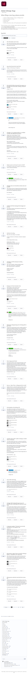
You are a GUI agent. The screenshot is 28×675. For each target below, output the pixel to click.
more (11, 102)
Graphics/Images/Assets (5, 638)
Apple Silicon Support (5, 628)
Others (3, 642)
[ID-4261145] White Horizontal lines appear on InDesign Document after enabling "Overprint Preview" (16, 86)
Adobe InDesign (3, 671)
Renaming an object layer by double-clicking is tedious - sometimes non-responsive (16, 554)
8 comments (8, 194)
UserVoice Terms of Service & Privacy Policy (11, 671)
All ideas (3, 623)
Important (16, 59)
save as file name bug (11, 479)
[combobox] (13, 658)
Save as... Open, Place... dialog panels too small (16, 385)
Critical (22, 59)
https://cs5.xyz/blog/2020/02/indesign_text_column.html (15, 540)
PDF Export (3, 644)
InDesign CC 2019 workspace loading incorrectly (14, 262)
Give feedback (6, 661)
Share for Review (4, 651)
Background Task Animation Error (14, 286)
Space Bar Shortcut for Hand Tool (14, 66)
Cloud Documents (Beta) (5, 631)
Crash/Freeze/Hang (5, 633)
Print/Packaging (4, 648)
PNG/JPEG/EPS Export (5, 647)
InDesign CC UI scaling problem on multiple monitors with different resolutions (16, 133)
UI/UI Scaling (12, 54)
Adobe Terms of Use (19, 671)
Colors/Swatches (4, 632)
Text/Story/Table (4, 653)
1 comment (8, 221)
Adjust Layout (4, 627)
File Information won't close (13, 41)
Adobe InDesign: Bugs (7, 662)
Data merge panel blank (12, 361)
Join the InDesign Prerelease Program (8, 27)
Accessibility (4, 626)
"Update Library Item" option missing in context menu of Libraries (17, 439)
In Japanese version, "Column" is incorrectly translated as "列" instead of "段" (16, 527)
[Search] (25, 659)
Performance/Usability (5, 646)
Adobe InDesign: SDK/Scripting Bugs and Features (11, 665)
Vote (3, 44)
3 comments (8, 274)
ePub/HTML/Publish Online (6, 637)
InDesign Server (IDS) (5, 641)
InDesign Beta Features (7, 666)
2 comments (8, 153)
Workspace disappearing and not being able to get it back (16, 325)
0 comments (8, 339)
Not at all (10, 59)
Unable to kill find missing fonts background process (16, 206)
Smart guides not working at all (13, 407)
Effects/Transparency (5, 636)
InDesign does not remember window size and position (16, 186)
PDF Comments (4, 643)
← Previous (5, 607)
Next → (23, 607)
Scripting (3, 649)
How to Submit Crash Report (9, 26)
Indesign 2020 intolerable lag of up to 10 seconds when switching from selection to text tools (16, 504)
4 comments (8, 54)
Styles (3, 652)
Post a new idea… (4, 622)
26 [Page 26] (18, 607)
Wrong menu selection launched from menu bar (16, 578)
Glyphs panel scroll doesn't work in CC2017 (16, 165)
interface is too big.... (11, 233)
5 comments (8, 169)
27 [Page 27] (20, 607)
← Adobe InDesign (3, 12)
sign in (9, 616)
